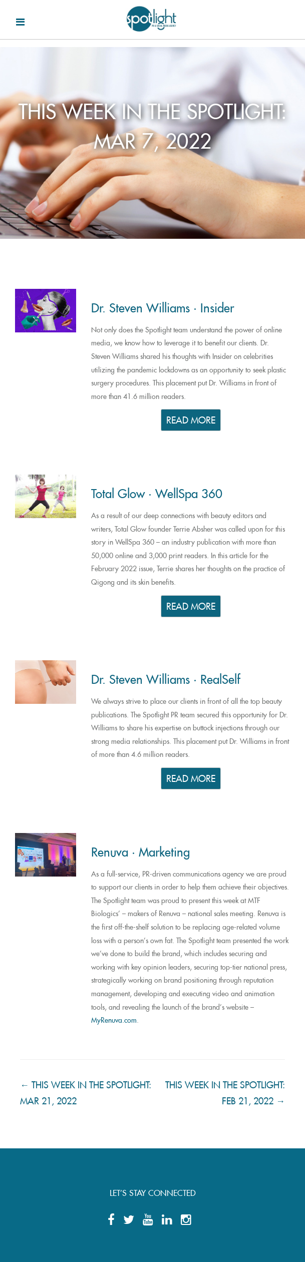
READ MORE (190, 419)
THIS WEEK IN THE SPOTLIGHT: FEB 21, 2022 (225, 1090)
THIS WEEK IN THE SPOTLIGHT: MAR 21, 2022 (85, 1090)
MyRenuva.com (114, 1018)
